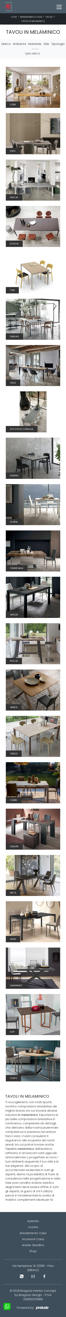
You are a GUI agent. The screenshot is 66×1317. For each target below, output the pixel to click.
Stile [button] (46, 44)
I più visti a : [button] (33, 53)
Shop (33, 1251)
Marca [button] (6, 44)
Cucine (33, 1227)
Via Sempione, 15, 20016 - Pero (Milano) (33, 1268)
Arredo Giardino (33, 1245)
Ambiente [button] (19, 44)
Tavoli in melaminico (33, 21)
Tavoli (49, 16)
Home (14, 16)
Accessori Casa (33, 1239)
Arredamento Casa (31, 16)
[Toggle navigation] (59, 6)
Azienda (33, 1221)
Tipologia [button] (57, 44)
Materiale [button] (34, 44)
